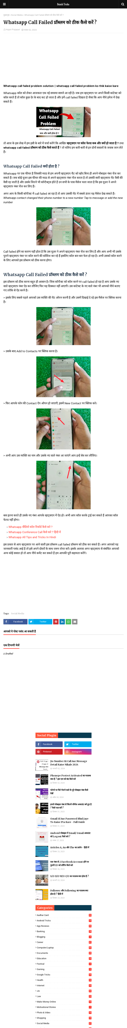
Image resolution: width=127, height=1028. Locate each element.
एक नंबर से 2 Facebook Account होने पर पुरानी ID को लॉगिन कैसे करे (69, 863)
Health (64, 980)
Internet (64, 985)
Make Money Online (64, 1001)
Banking (64, 931)
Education (64, 958)
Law (64, 996)
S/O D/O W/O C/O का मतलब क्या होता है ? (69, 876)
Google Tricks (64, 974)
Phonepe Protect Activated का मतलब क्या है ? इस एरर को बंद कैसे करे (70, 777)
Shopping (64, 1018)
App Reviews (64, 926)
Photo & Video (64, 1012)
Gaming (64, 969)
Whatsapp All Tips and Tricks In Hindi (32, 537)
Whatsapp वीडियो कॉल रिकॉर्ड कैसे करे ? (30, 527)
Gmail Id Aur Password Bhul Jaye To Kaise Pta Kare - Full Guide (69, 820)
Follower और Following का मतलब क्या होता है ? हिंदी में (69, 892)
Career (64, 942)
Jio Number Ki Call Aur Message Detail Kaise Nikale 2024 (68, 763)
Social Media (17, 15)
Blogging (64, 937)
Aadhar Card (64, 915)
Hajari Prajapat (13, 29)
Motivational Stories (64, 1007)
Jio (64, 991)
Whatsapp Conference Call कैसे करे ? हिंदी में (34, 532)
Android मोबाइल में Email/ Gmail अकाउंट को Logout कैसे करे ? (70, 835)
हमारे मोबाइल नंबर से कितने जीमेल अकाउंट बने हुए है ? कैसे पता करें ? (71, 806)
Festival (64, 964)
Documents (64, 953)
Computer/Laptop (64, 947)
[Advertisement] (63, 60)
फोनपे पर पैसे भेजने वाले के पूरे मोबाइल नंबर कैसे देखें (69, 792)
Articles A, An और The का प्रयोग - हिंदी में (69, 847)
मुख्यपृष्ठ (6, 15)
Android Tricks (64, 920)
